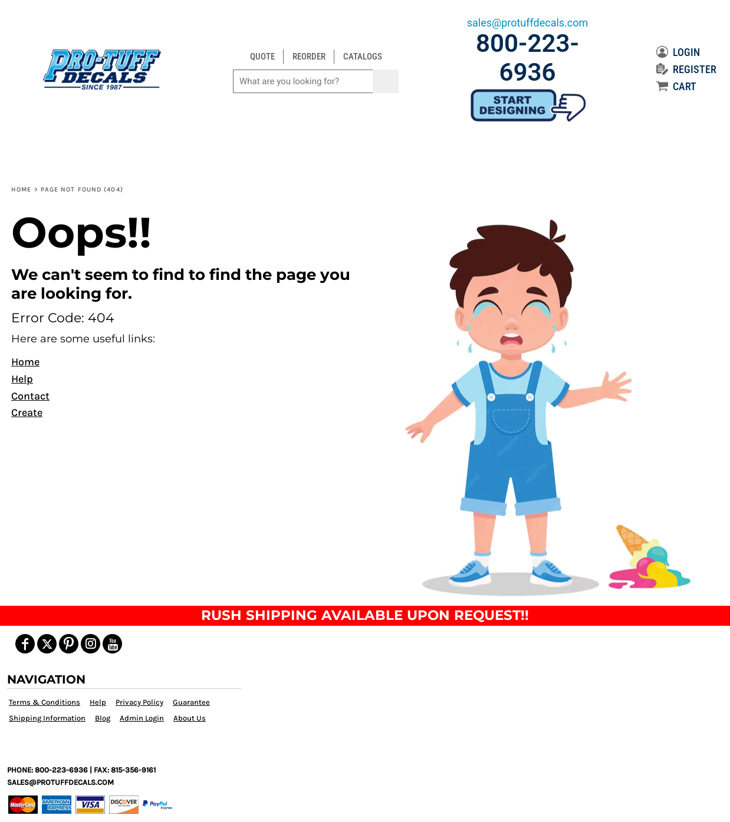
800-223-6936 (527, 58)
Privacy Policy (139, 702)
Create (26, 412)
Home (21, 189)
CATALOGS (362, 56)
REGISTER (686, 69)
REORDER (308, 56)
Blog (102, 718)
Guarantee (191, 702)
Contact (30, 395)
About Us (189, 718)
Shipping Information (47, 718)
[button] (544, 406)
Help (22, 378)
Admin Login (142, 718)
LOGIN (678, 52)
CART (676, 86)
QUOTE (262, 56)
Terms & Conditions (44, 702)
